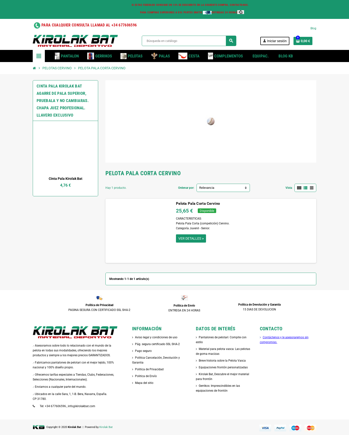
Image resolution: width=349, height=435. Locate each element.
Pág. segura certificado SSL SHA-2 (157, 344)
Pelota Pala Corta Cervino (198, 203)
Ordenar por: (186, 188)
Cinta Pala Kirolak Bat (65, 179)
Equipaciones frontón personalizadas (223, 367)
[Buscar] (189, 41)
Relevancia (206, 188)
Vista (289, 188)
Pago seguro (143, 351)
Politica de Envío (146, 376)
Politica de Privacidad (149, 369)
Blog (313, 28)
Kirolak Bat (106, 427)
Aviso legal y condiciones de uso (156, 337)
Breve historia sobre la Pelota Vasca (222, 360)
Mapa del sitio (144, 383)
